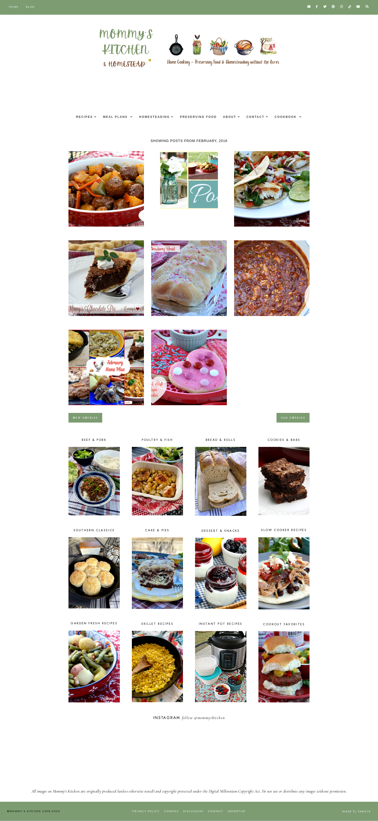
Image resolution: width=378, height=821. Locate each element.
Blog (30, 7)
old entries (293, 417)
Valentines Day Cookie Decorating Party (189, 406)
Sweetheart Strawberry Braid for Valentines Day (189, 317)
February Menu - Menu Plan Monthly (106, 406)
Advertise (237, 811)
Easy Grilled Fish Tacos (272, 228)
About (231, 117)
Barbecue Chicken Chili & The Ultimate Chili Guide (272, 317)
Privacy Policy (146, 811)
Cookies (171, 811)
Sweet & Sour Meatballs (106, 228)
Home (14, 7)
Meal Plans (113, 117)
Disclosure (193, 811)
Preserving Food (198, 117)
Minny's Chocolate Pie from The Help (106, 317)
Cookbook (290, 117)
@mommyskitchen (209, 717)
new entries (85, 417)
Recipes (80, 117)
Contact (258, 117)
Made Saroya (357, 811)
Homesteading (153, 117)
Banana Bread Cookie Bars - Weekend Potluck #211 (189, 210)
